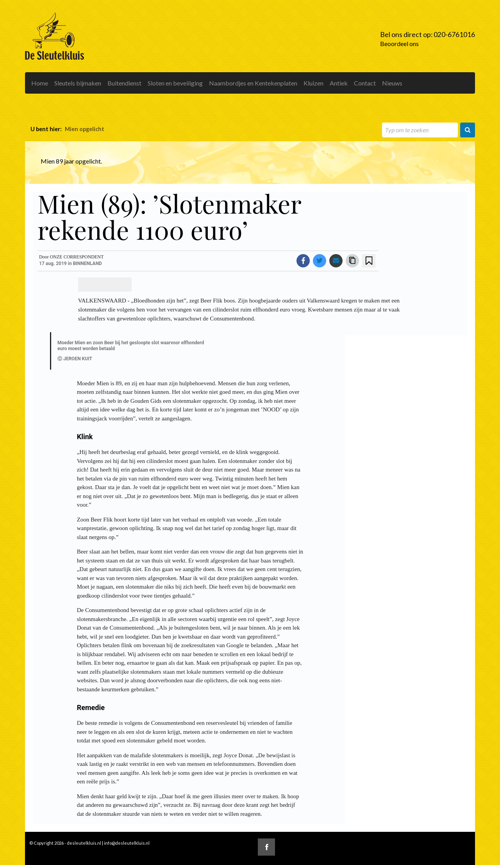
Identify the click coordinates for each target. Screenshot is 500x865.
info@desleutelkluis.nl (127, 842)
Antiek (339, 83)
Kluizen (313, 83)
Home (39, 83)
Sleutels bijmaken (77, 83)
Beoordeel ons (399, 43)
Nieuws (392, 83)
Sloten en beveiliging (175, 83)
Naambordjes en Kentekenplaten (253, 83)
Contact (365, 83)
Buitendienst (124, 83)
